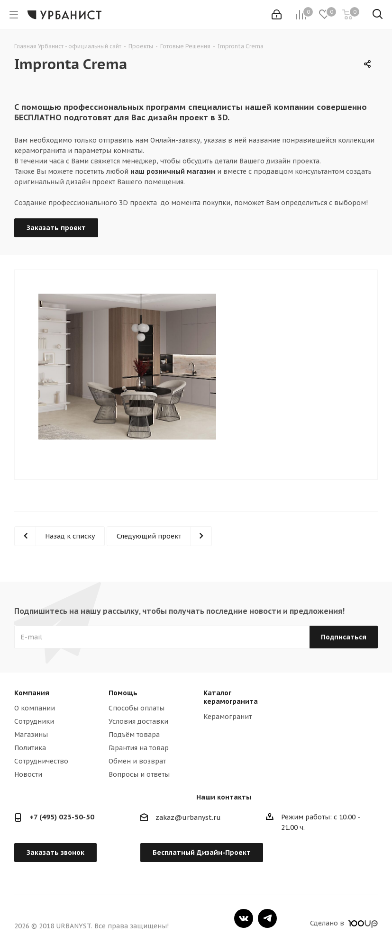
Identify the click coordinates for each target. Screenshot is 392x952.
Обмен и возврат (137, 761)
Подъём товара (134, 734)
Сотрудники (34, 721)
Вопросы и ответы (139, 774)
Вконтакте (243, 918)
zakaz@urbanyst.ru (188, 818)
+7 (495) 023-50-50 (61, 816)
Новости (28, 774)
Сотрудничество (41, 761)
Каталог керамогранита (230, 697)
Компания (31, 693)
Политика (30, 748)
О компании (34, 708)
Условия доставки (138, 721)
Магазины (31, 734)
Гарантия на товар (139, 748)
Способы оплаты (136, 708)
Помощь (123, 693)
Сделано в (344, 923)
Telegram (267, 918)
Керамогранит (227, 716)
